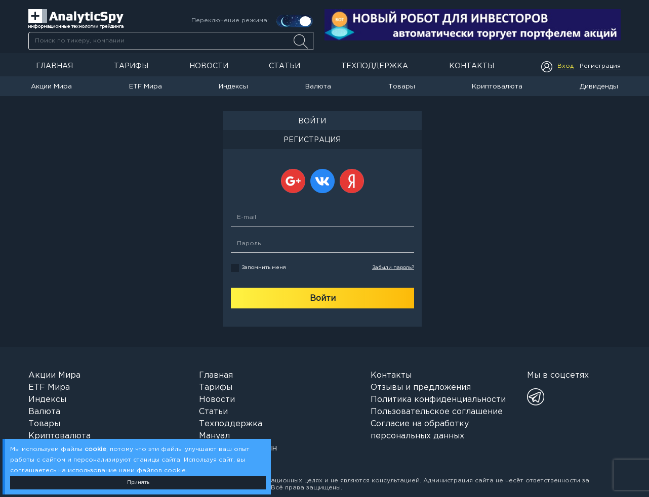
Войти (323, 298)
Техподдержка (374, 66)
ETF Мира (145, 86)
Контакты (471, 66)
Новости (208, 66)
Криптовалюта (497, 86)
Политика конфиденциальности (438, 399)
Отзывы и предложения (421, 387)
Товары (401, 86)
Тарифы (131, 66)
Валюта (318, 86)
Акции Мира (51, 86)
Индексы (233, 86)
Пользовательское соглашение (437, 412)
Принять (138, 482)
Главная (54, 66)
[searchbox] (170, 41)
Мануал (214, 436)
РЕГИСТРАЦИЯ (312, 140)
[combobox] (170, 41)
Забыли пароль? (393, 267)
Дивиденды (599, 86)
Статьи (284, 66)
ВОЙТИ (312, 121)
